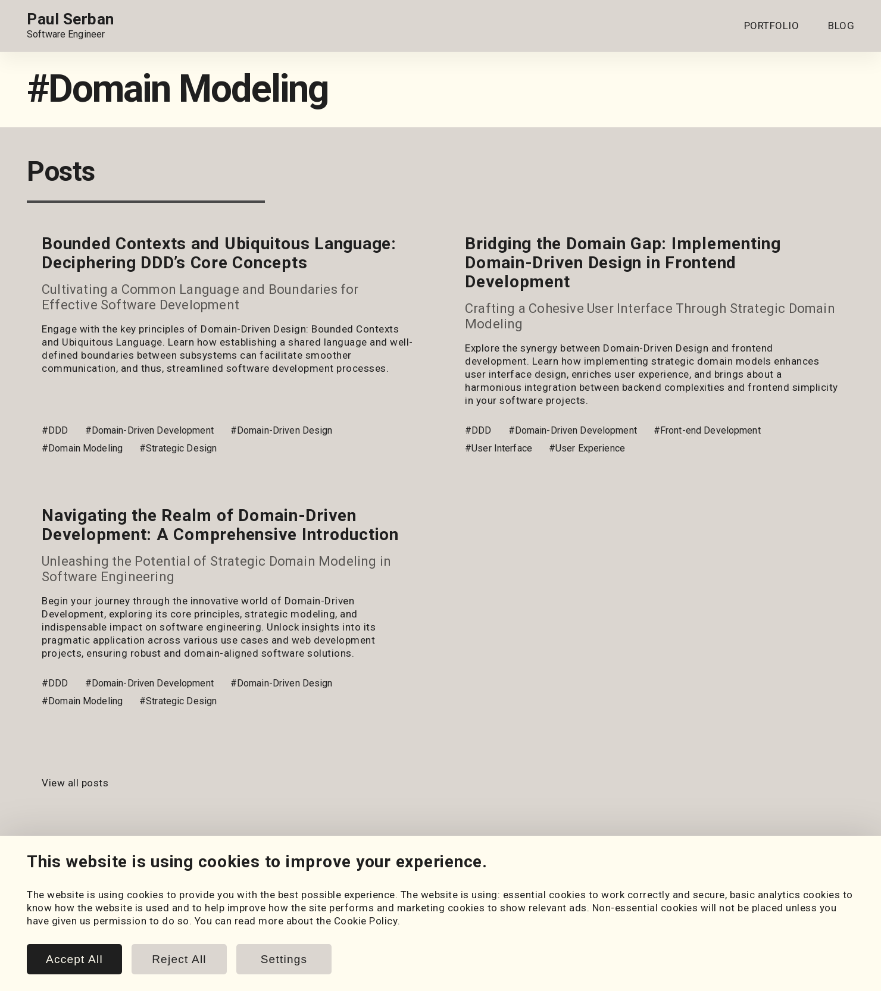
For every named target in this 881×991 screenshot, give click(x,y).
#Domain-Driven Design (281, 430)
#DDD (55, 430)
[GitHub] (68, 877)
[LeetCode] (135, 877)
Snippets (271, 935)
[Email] (168, 877)
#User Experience (587, 448)
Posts (265, 922)
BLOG (841, 26)
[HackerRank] (101, 877)
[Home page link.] (70, 25)
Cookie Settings (511, 909)
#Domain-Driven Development (149, 430)
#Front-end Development (707, 430)
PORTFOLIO (771, 26)
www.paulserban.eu (762, 981)
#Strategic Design (178, 448)
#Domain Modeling (82, 448)
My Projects (55, 922)
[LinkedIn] (35, 877)
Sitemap (835, 981)
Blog (261, 909)
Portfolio (48, 909)
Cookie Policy (506, 922)
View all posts (75, 783)
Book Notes (278, 948)
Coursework (55, 935)
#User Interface (498, 448)
